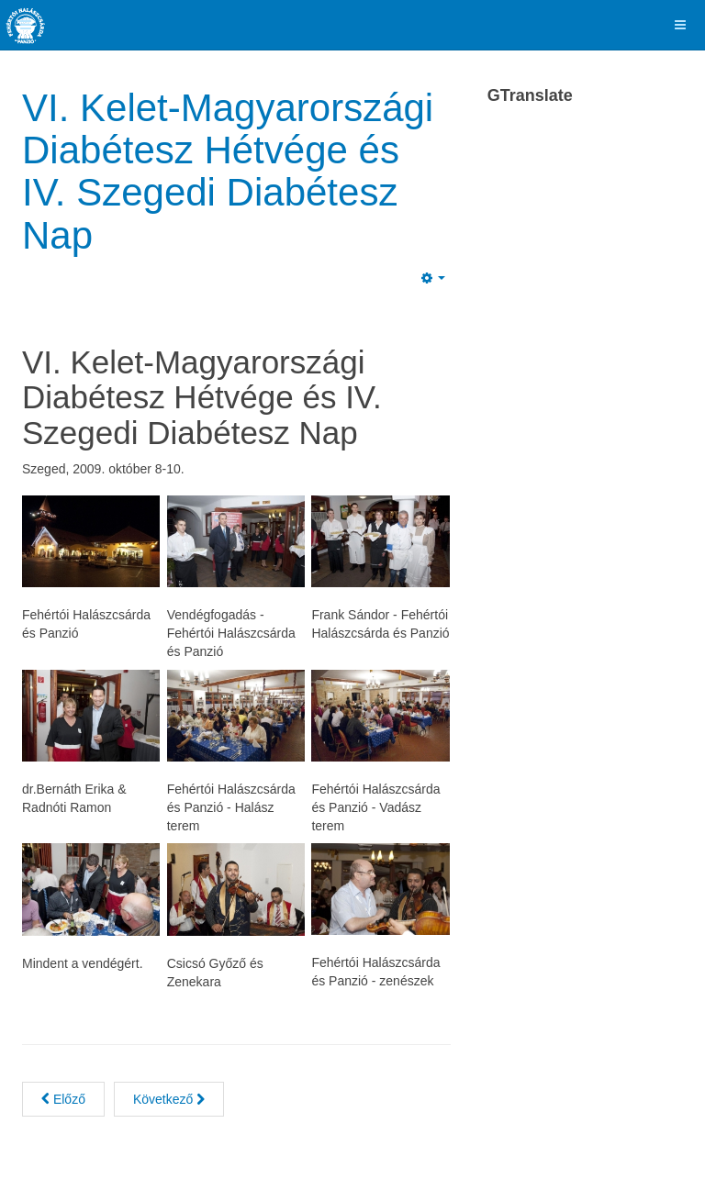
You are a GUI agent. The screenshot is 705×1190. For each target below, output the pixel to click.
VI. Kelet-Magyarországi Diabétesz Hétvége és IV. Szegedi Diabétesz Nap (227, 171)
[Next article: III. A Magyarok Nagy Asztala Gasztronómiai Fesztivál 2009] (169, 1099)
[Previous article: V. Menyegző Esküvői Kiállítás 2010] (63, 1099)
